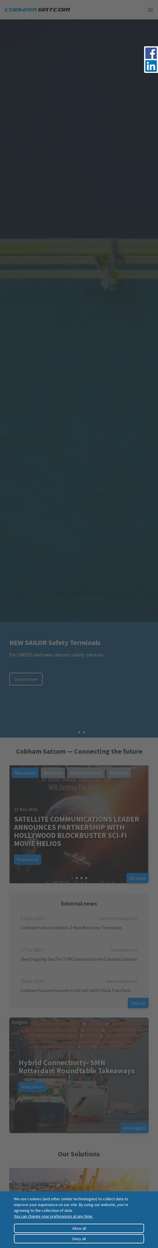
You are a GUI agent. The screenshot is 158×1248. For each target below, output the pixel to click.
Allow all (79, 1228)
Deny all (79, 1238)
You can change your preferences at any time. (53, 1216)
